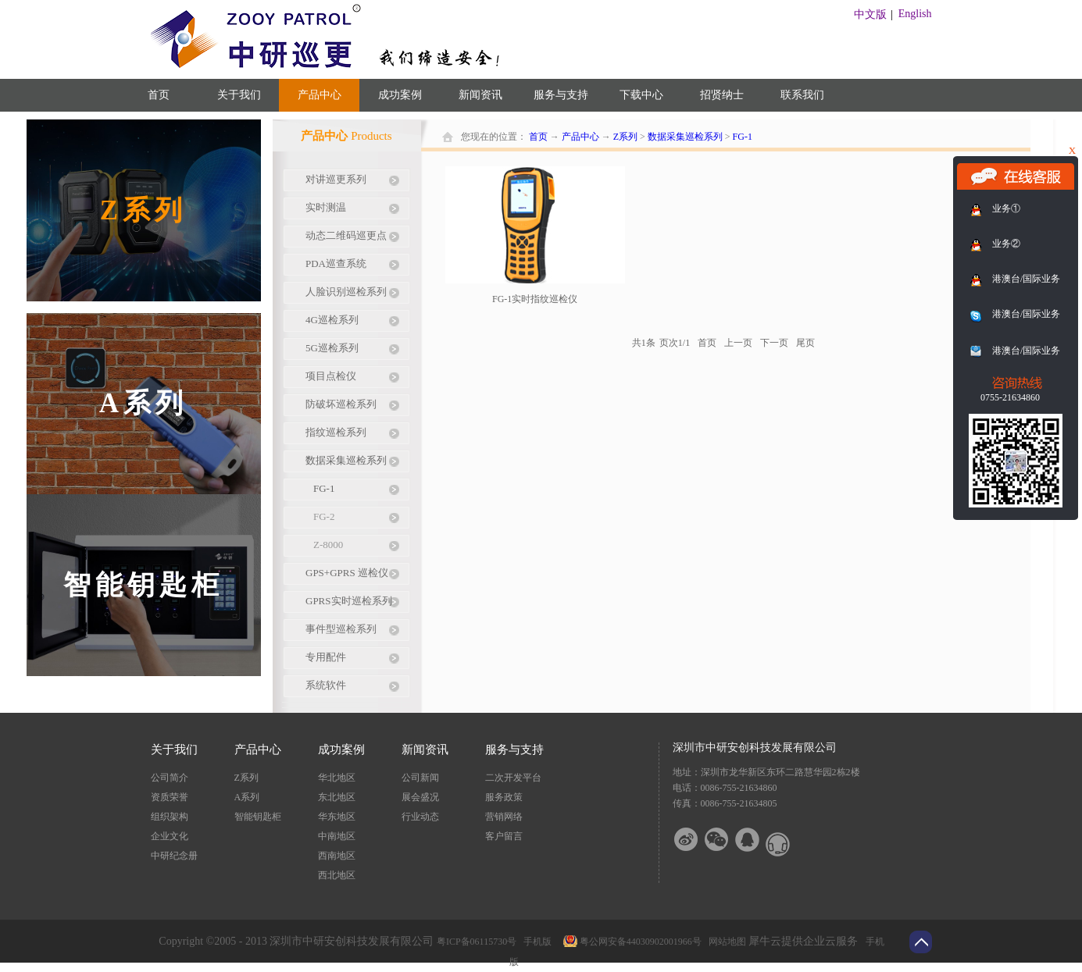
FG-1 (742, 136)
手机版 (535, 941)
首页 (159, 95)
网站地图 (725, 941)
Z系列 (625, 136)
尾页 (805, 342)
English (915, 14)
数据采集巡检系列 (685, 136)
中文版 (870, 14)
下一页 (774, 342)
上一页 (738, 342)
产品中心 (580, 136)
